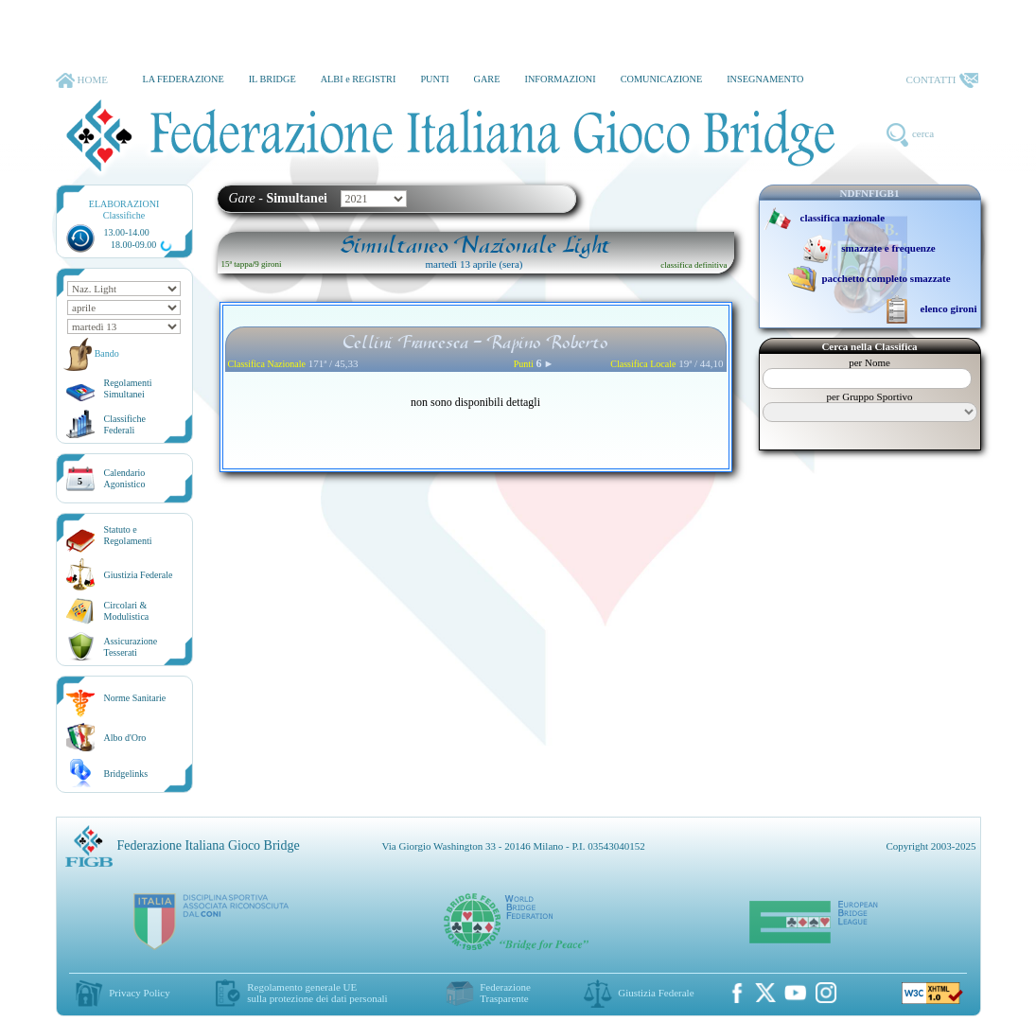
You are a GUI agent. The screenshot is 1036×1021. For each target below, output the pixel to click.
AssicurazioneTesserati (131, 647)
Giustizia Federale (138, 575)
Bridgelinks (126, 773)
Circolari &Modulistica (126, 611)
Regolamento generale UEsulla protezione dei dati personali (317, 992)
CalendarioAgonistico (125, 478)
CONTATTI (942, 80)
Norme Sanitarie (135, 698)
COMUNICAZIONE (662, 79)
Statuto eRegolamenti (128, 535)
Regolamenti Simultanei (128, 388)
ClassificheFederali (125, 424)
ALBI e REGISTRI (358, 79)
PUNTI (434, 79)
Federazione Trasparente (505, 992)
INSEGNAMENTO (765, 79)
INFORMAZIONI (559, 79)
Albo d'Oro (125, 737)
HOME (82, 80)
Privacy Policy (139, 992)
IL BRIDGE (272, 79)
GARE (487, 79)
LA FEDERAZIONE (182, 79)
